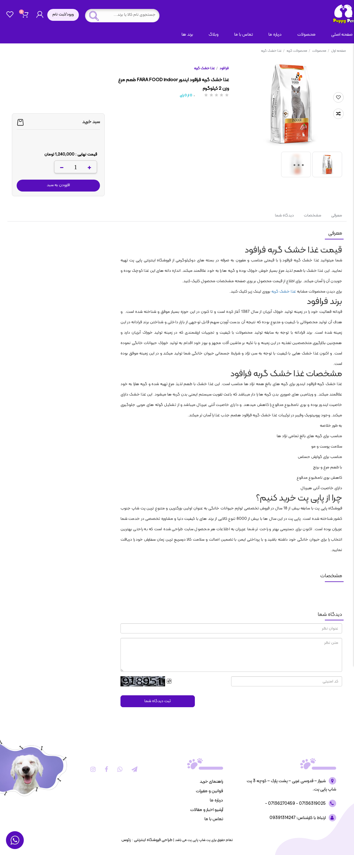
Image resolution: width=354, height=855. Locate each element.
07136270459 (281, 803)
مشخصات (312, 215)
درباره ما (275, 34)
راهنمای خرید (211, 781)
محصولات (306, 34)
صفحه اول (338, 51)
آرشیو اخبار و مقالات (206, 810)
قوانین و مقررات (209, 791)
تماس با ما (243, 34)
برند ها (187, 34)
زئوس (126, 840)
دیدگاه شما (284, 215)
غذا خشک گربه (272, 51)
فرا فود (224, 68)
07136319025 (312, 803)
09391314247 (282, 818)
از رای (186, 95)
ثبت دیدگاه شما (157, 701)
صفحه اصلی (342, 34)
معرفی (336, 215)
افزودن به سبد (58, 185)
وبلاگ (214, 34)
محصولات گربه (298, 51)
